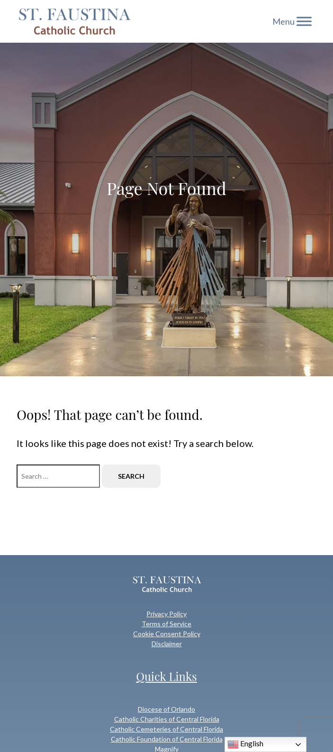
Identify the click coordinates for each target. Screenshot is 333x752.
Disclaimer (167, 644)
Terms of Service (166, 624)
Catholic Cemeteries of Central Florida (166, 729)
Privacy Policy (166, 614)
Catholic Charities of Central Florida (166, 719)
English (245, 744)
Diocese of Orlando (166, 709)
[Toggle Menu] (304, 21)
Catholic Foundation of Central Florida (167, 739)
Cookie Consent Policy (166, 634)
